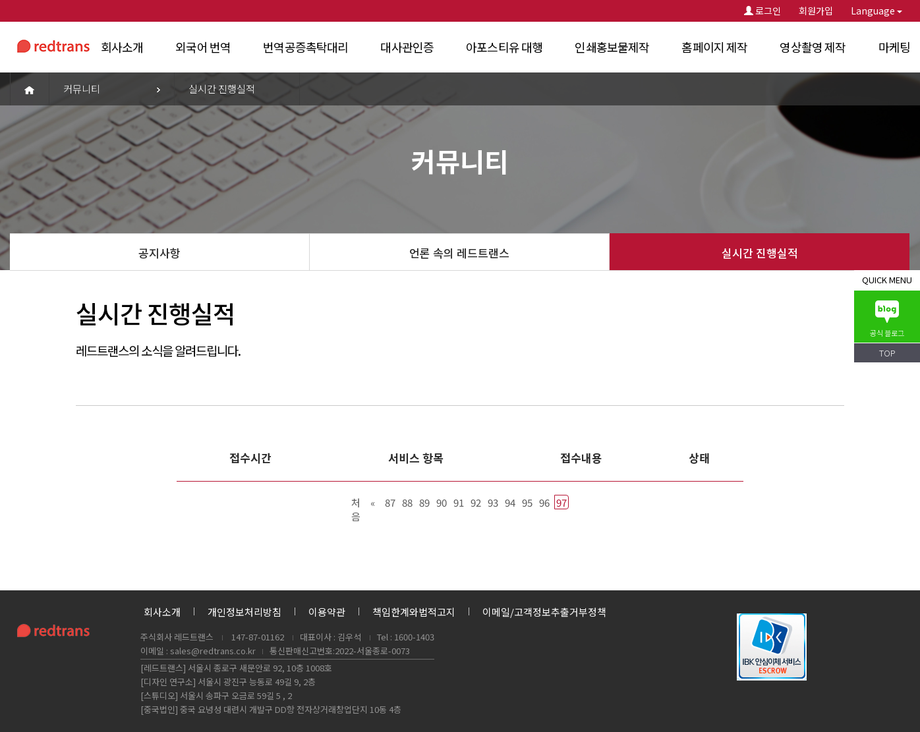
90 (441, 502)
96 (544, 502)
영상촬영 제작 (813, 46)
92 (476, 502)
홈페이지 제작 (714, 46)
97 (561, 502)
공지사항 (159, 252)
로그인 (762, 10)
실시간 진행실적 (760, 252)
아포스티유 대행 (504, 46)
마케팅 (894, 46)
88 (407, 502)
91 (458, 502)
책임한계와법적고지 (413, 612)
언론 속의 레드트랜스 (459, 252)
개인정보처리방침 (244, 612)
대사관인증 (407, 46)
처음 (355, 502)
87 (390, 502)
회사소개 (122, 46)
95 (527, 502)
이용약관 (326, 612)
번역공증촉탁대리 (305, 46)
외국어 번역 (203, 46)
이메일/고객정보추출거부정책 (544, 612)
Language (876, 10)
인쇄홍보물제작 (612, 46)
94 (510, 502)
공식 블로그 (887, 319)
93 (493, 502)
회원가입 (816, 10)
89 (424, 502)
